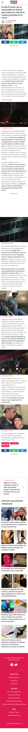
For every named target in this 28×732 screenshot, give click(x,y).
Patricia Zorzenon (11, 20)
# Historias (5, 446)
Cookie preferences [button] (14, 715)
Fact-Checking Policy (14, 692)
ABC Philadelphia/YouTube (7, 128)
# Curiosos (5, 443)
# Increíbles (14, 443)
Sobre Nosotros (14, 677)
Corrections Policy (14, 695)
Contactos (14, 680)
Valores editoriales (14, 698)
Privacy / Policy (14, 712)
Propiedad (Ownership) (14, 701)
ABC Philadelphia (7, 99)
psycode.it (14, 684)
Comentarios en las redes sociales (14, 704)
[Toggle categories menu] (2, 2)
